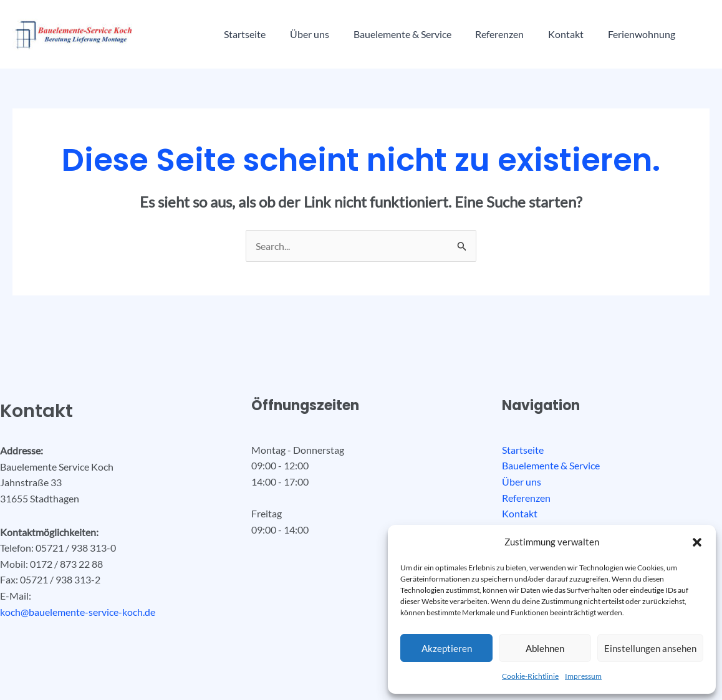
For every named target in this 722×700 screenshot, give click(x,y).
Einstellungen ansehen (650, 648)
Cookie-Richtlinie (530, 676)
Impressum (583, 676)
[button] (697, 542)
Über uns (303, 34)
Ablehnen (545, 648)
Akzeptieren (446, 648)
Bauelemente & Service (392, 34)
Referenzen (485, 34)
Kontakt (547, 34)
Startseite (243, 34)
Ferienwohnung (618, 34)
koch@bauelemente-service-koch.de (77, 612)
